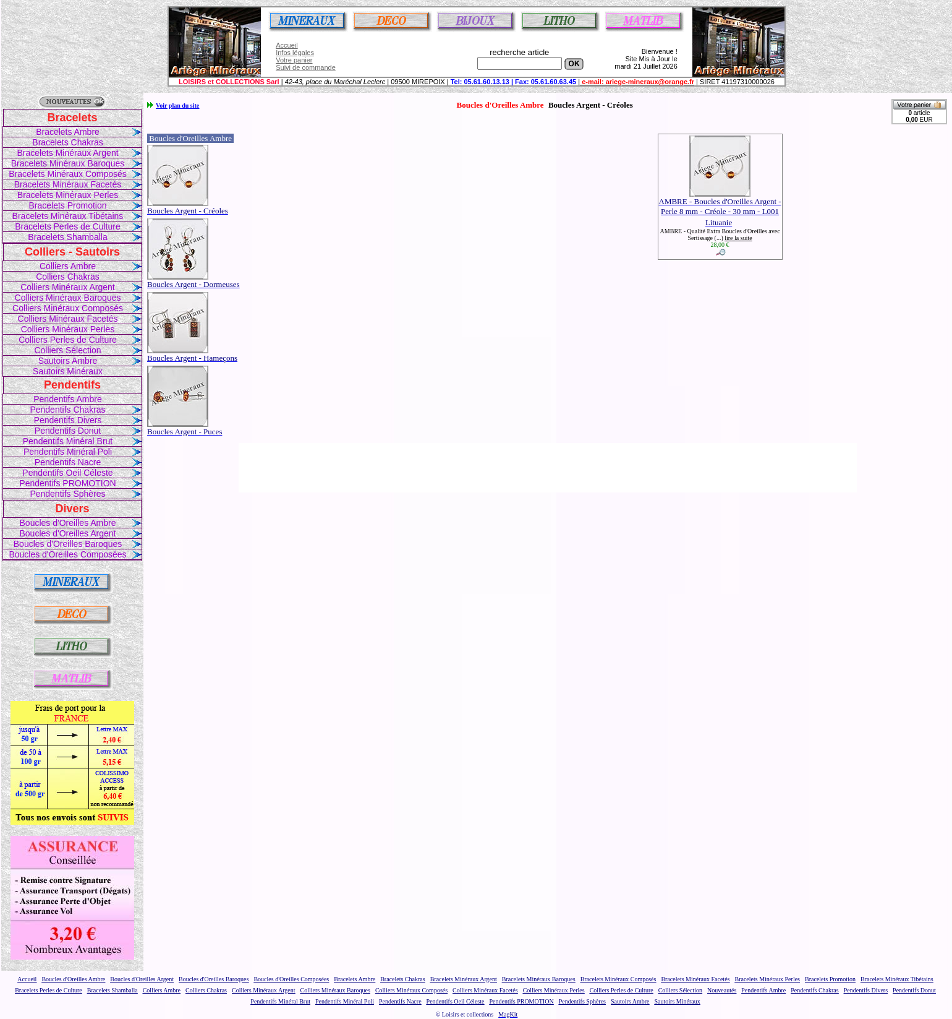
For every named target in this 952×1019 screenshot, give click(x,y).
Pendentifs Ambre (67, 399)
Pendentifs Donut (68, 431)
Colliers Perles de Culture (68, 340)
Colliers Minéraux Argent (67, 287)
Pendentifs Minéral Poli (67, 452)
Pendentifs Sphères (67, 494)
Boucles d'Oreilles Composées (67, 554)
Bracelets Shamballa (67, 237)
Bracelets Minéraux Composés (68, 174)
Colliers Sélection (67, 350)
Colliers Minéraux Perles (68, 329)
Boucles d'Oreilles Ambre (68, 523)
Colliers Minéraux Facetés (68, 319)
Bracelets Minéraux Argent (67, 153)
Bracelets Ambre (68, 132)
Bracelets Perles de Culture (67, 226)
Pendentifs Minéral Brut (68, 441)
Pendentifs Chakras (67, 410)
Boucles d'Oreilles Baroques (68, 544)
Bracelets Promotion (67, 205)
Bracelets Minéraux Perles (67, 195)
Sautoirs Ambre (68, 361)
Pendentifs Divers (68, 420)
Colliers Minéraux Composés (67, 308)
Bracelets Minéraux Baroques (68, 163)
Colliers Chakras (68, 277)
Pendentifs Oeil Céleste (67, 473)
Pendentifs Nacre (68, 462)
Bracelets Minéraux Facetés (68, 184)
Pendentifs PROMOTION (67, 483)
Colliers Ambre (68, 266)
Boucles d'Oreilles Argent (68, 533)
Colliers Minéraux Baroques (68, 298)
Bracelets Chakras (67, 142)
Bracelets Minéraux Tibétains (68, 216)
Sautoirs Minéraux (68, 371)
